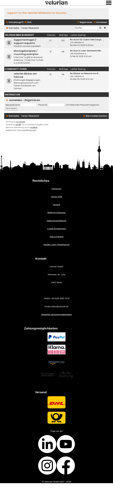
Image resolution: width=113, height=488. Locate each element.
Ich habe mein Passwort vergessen (82, 105)
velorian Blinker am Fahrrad (25, 75)
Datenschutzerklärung (56, 220)
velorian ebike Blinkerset (19, 35)
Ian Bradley (20, 122)
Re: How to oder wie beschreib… (86, 50)
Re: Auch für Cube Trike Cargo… (86, 39)
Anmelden (15, 100)
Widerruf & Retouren (56, 212)
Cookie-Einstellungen (56, 228)
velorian (78, 42)
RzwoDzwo (79, 53)
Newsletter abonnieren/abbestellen (56, 314)
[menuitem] (27, 22)
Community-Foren (16, 69)
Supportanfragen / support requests (25, 41)
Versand (56, 204)
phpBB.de (34, 127)
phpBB (18, 124)
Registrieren (32, 100)
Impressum (56, 188)
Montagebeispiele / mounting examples (26, 52)
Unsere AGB (56, 196)
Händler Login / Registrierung (56, 244)
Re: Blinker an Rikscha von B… (85, 73)
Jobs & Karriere (56, 236)
